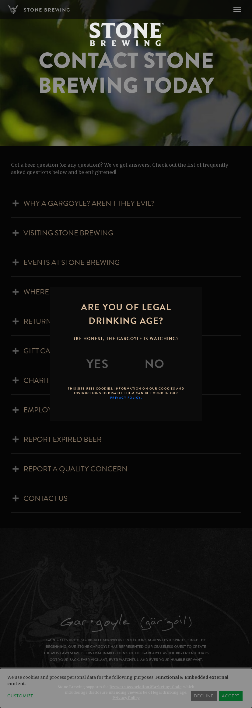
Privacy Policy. (126, 397)
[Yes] (97, 364)
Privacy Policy (126, 698)
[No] (155, 364)
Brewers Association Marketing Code (145, 687)
